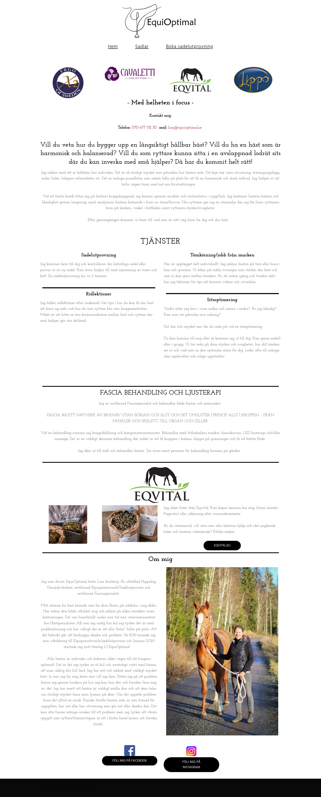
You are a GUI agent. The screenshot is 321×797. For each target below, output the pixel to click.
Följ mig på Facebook (129, 760)
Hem (113, 46)
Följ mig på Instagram (191, 764)
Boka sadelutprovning (189, 46)
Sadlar (141, 46)
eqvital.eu (222, 545)
